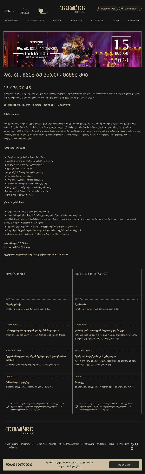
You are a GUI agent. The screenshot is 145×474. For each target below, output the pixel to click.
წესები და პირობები (46, 444)
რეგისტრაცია (105, 8)
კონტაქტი (13, 447)
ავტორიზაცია (130, 8)
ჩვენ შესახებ (11, 444)
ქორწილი (101, 444)
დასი (111, 444)
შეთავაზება (27, 444)
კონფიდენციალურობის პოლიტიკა (76, 444)
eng (10, 11)
